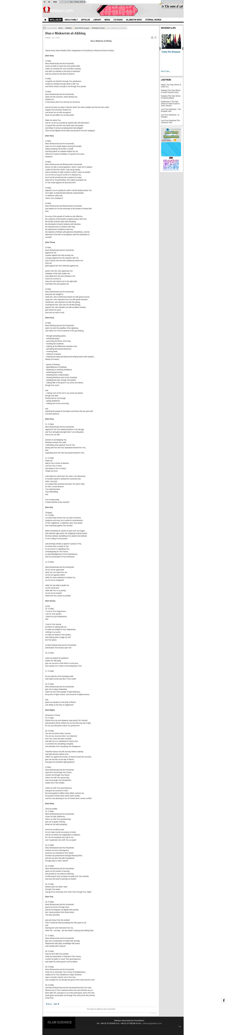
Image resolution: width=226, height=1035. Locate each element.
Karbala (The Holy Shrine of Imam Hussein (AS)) (170, 91)
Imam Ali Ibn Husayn (82, 28)
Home (60, 28)
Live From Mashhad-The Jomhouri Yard (170, 122)
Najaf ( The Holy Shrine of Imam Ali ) (171, 86)
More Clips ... (166, 71)
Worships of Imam (98, 28)
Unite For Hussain (171, 52)
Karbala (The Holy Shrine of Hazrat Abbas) (170, 97)
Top (179, 1026)
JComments (153, 1013)
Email (155, 37)
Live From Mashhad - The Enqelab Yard (171, 110)
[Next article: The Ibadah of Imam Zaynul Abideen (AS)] (56, 1004)
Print (152, 37)
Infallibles (68, 28)
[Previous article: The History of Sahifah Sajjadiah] (49, 1004)
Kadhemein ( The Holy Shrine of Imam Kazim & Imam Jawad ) (170, 104)
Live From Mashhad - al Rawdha (170, 116)
